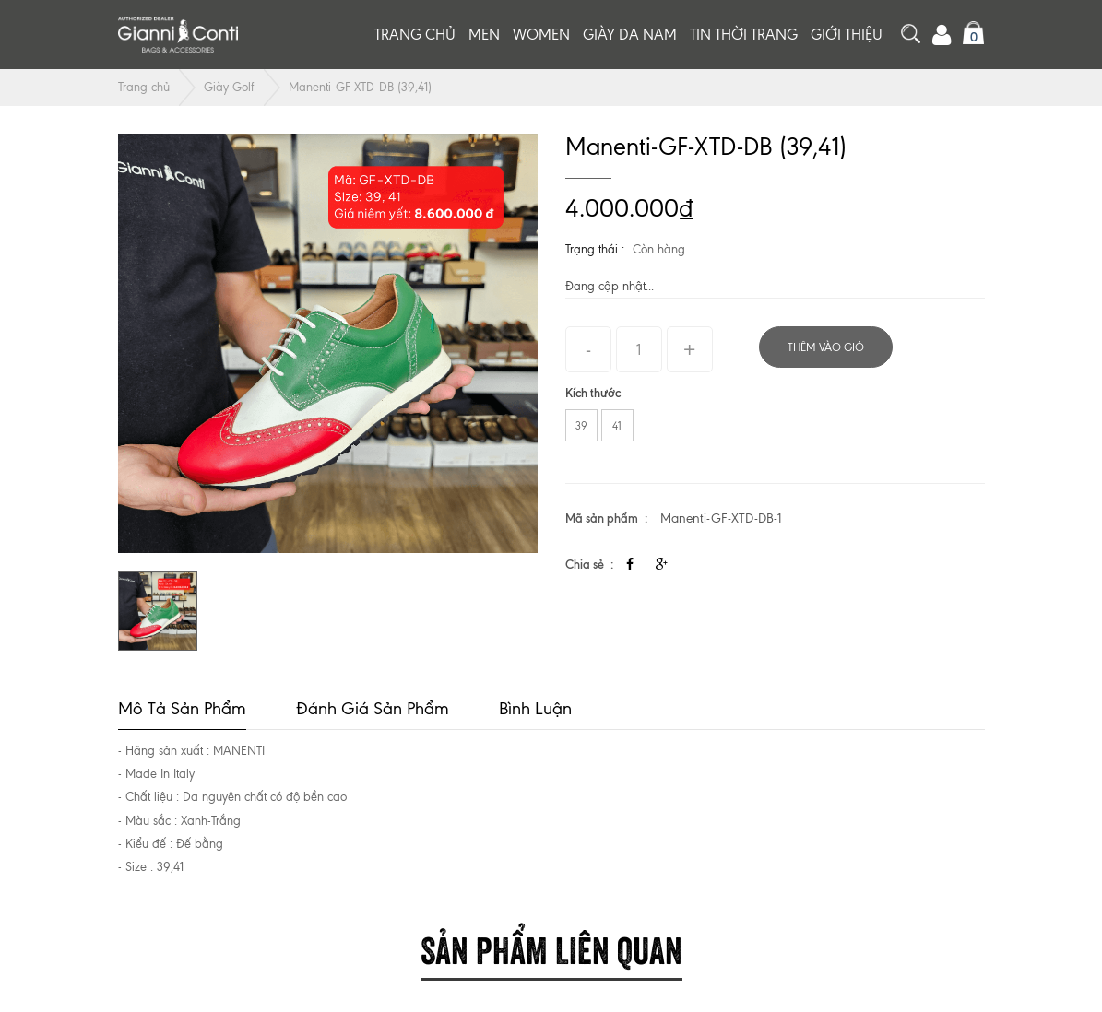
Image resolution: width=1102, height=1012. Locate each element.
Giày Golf (229, 87)
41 (617, 425)
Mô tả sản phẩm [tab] (182, 708)
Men (484, 34)
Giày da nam (630, 34)
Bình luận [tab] (535, 708)
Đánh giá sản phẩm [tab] (372, 708)
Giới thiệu (847, 34)
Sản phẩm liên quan (551, 947)
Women (541, 34)
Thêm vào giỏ (826, 347)
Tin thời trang (744, 34)
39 (581, 425)
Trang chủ (415, 34)
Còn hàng (659, 249)
